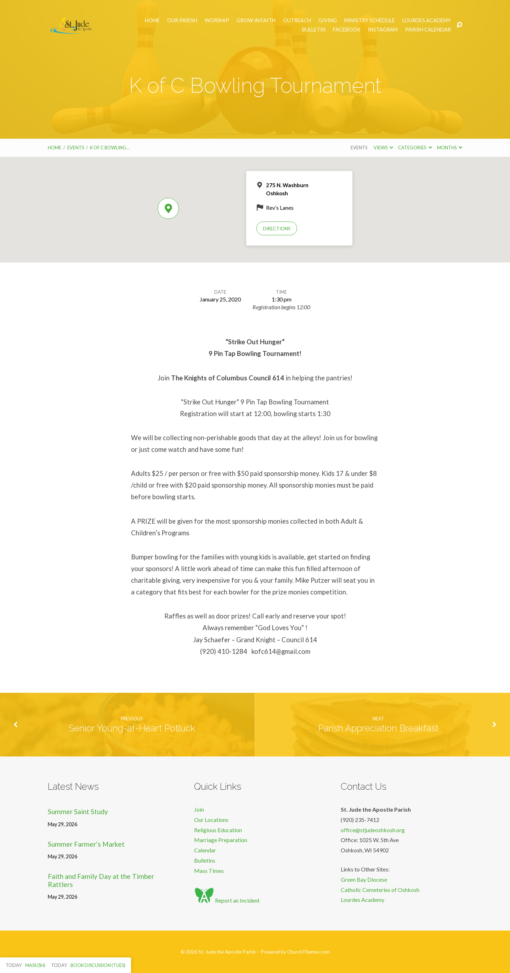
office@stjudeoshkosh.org (373, 830)
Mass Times (209, 870)
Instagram (383, 29)
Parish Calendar (428, 29)
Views (383, 147)
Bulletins (204, 860)
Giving (327, 20)
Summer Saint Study (78, 811)
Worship (217, 20)
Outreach (297, 20)
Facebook (347, 29)
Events (75, 147)
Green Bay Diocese (364, 879)
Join (199, 809)
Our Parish (182, 20)
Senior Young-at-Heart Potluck (131, 728)
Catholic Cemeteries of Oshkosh (380, 889)
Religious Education (218, 830)
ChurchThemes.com (308, 952)
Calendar (205, 850)
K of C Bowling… (109, 147)
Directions (276, 228)
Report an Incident (227, 900)
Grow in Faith (256, 20)
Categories (415, 147)
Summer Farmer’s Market (86, 844)
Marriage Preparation (220, 839)
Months (449, 147)
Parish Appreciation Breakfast (378, 728)
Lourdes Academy (426, 20)
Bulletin (313, 29)
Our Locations (211, 819)
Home (152, 20)
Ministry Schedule (369, 20)
